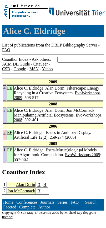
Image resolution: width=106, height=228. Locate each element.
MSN (34, 69)
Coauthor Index (15, 59)
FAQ (6, 50)
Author (44, 207)
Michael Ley (73, 213)
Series (62, 202)
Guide (24, 64)
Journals (47, 202)
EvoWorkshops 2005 (82, 154)
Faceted (9, 207)
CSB (6, 69)
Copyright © (11, 213)
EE (9, 88)
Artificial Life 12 (28, 137)
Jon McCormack (80, 110)
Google (20, 69)
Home (8, 202)
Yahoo (47, 69)
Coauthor (15, 172)
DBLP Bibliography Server (74, 45)
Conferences (26, 202)
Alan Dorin (54, 88)
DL (15, 64)
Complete (27, 207)
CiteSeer (40, 64)
